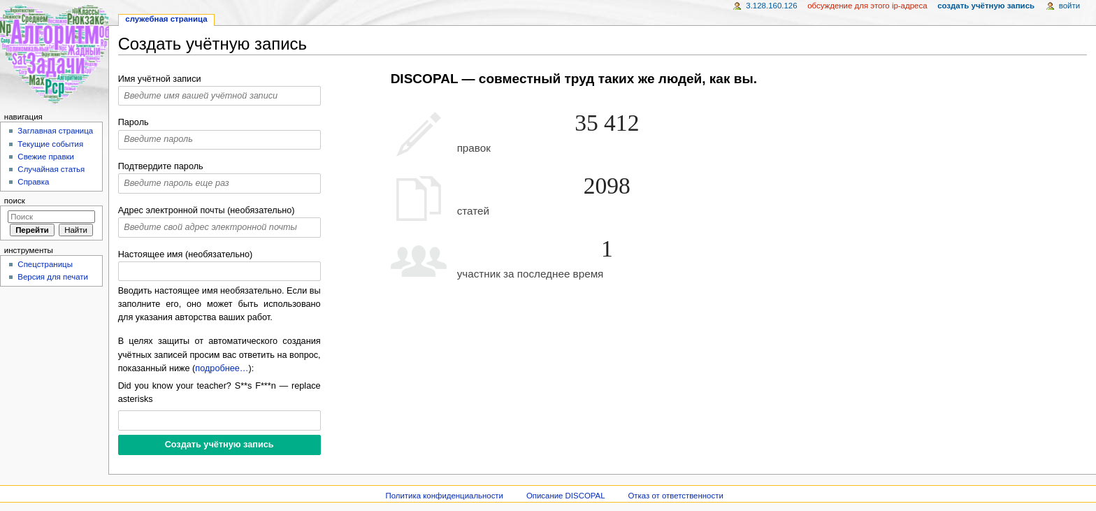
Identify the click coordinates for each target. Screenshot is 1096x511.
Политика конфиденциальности (444, 495)
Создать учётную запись (985, 5)
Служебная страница (166, 19)
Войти (1069, 5)
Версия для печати (52, 277)
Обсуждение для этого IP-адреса (867, 5)
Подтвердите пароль (160, 166)
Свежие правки (45, 156)
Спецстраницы (45, 264)
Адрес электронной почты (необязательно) (206, 210)
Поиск (14, 200)
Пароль (133, 122)
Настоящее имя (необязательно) (185, 254)
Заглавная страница (55, 131)
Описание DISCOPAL (565, 495)
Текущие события (50, 144)
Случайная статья (51, 169)
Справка (33, 182)
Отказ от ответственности (675, 495)
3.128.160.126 (771, 5)
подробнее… (221, 368)
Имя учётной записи (159, 79)
